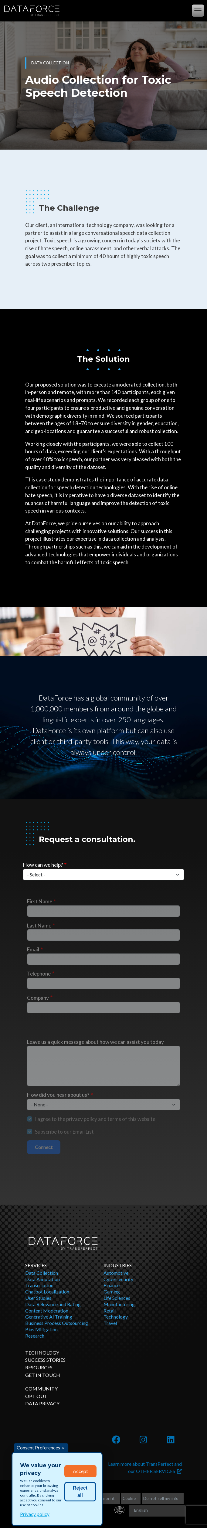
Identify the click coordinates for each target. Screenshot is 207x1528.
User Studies (38, 1298)
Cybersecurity (118, 1279)
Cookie (129, 1498)
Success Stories (45, 1360)
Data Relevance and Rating (53, 1304)
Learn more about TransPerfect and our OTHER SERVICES (145, 1467)
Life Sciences (117, 1298)
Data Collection (41, 1273)
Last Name (39, 925)
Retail (110, 1310)
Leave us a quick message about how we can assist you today (95, 1042)
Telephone (39, 973)
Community (41, 1388)
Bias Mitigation (41, 1329)
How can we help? (43, 865)
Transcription (39, 1285)
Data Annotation (42, 1279)
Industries (118, 1265)
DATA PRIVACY (42, 1403)
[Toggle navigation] (198, 11)
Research (34, 1336)
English (141, 1510)
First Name (39, 901)
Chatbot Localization (47, 1291)
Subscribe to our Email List (64, 1131)
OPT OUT (36, 1396)
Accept (80, 1471)
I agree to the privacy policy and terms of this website (95, 1119)
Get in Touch (42, 1375)
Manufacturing (119, 1304)
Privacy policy (34, 1514)
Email (33, 949)
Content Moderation (46, 1310)
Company (38, 998)
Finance (112, 1285)
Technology (116, 1316)
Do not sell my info (161, 1498)
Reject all (80, 1491)
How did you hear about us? (58, 1095)
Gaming (112, 1291)
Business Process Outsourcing (56, 1323)
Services (36, 1265)
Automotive (116, 1273)
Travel (110, 1323)
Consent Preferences (38, 1447)
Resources (39, 1367)
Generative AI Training (48, 1316)
